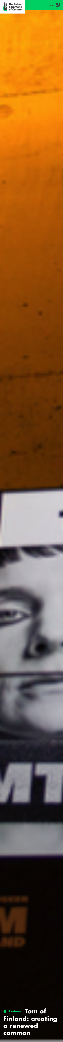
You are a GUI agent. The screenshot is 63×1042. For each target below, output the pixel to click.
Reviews (14, 1011)
